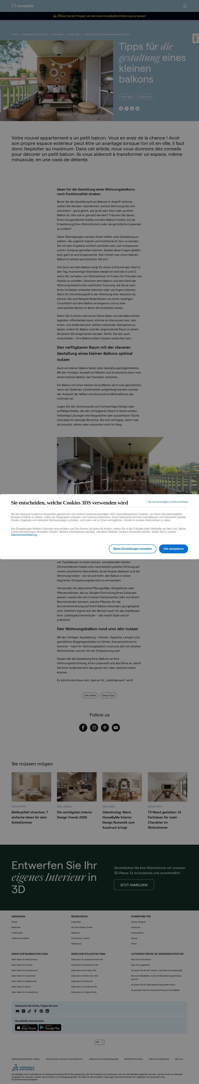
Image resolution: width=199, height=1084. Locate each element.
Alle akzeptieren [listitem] (173, 548)
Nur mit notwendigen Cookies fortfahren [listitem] (166, 502)
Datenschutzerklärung (24, 534)
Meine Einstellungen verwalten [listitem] (130, 548)
